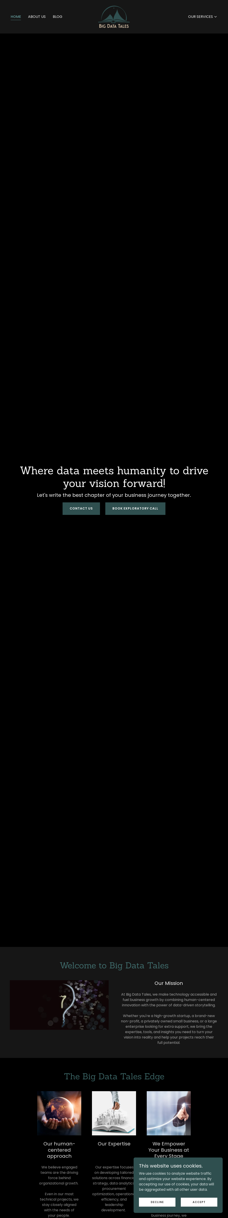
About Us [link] (37, 16)
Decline (157, 1202)
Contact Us (81, 508)
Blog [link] (57, 16)
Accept (199, 1202)
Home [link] (16, 16)
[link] (113, 16)
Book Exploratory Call (135, 508)
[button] (202, 16)
